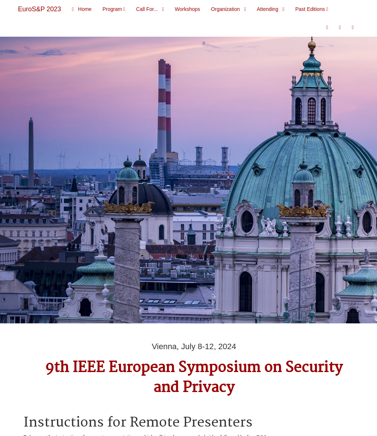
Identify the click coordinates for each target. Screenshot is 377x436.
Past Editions (311, 9)
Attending (270, 9)
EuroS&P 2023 (39, 9)
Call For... (150, 9)
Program (113, 9)
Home (81, 9)
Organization (228, 9)
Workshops (187, 9)
